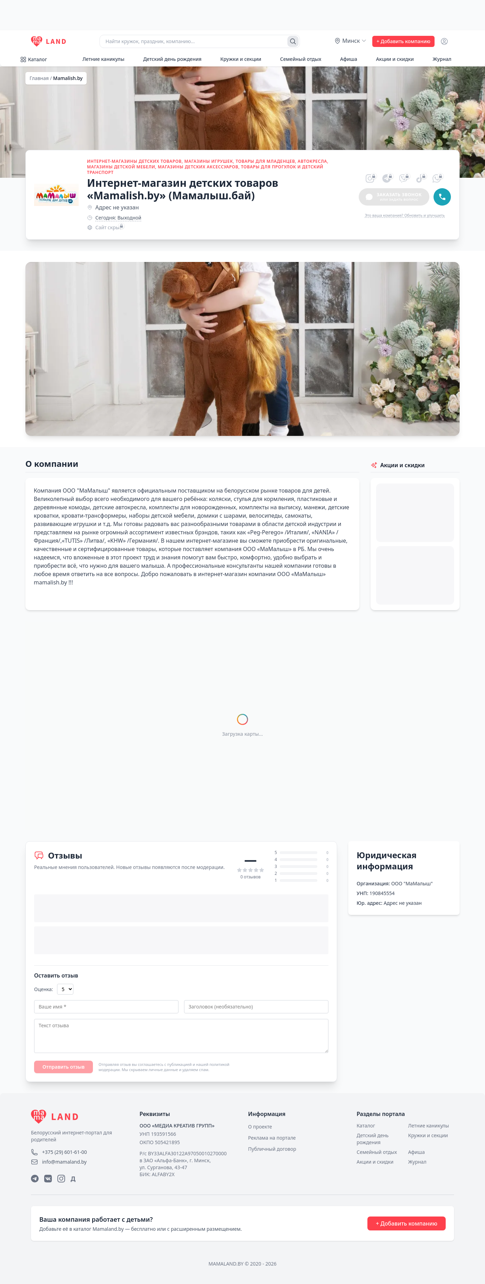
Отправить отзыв (63, 1066)
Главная (39, 78)
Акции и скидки (391, 59)
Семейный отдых (296, 59)
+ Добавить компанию (403, 41)
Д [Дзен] (73, 1178)
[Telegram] (35, 1178)
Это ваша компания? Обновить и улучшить (405, 215)
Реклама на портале (272, 1137)
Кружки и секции (237, 59)
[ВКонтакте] (48, 1178)
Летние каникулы (99, 59)
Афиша (344, 59)
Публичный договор (272, 1149)
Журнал (438, 59)
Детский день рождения (168, 59)
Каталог (33, 59)
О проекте (260, 1126)
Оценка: (43, 989)
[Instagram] (61, 1178)
